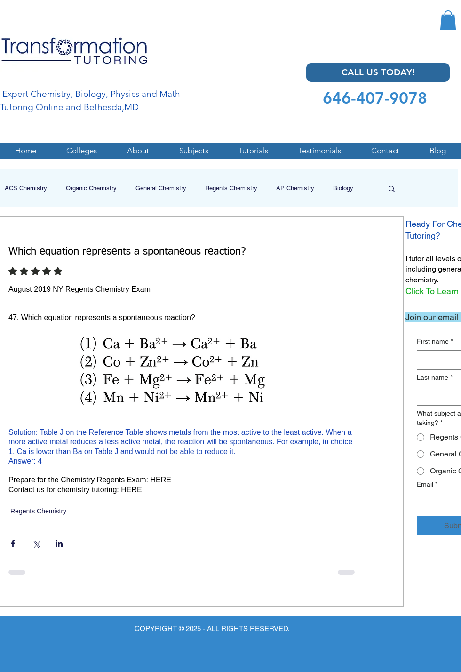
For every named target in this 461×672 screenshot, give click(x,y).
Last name (435, 378)
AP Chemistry (295, 188)
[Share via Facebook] (12, 543)
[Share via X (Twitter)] (36, 543)
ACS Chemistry (26, 188)
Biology (343, 188)
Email (427, 484)
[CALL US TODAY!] (378, 72)
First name (435, 341)
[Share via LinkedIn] (59, 543)
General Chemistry (160, 188)
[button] (448, 20)
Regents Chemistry (231, 188)
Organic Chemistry (91, 188)
